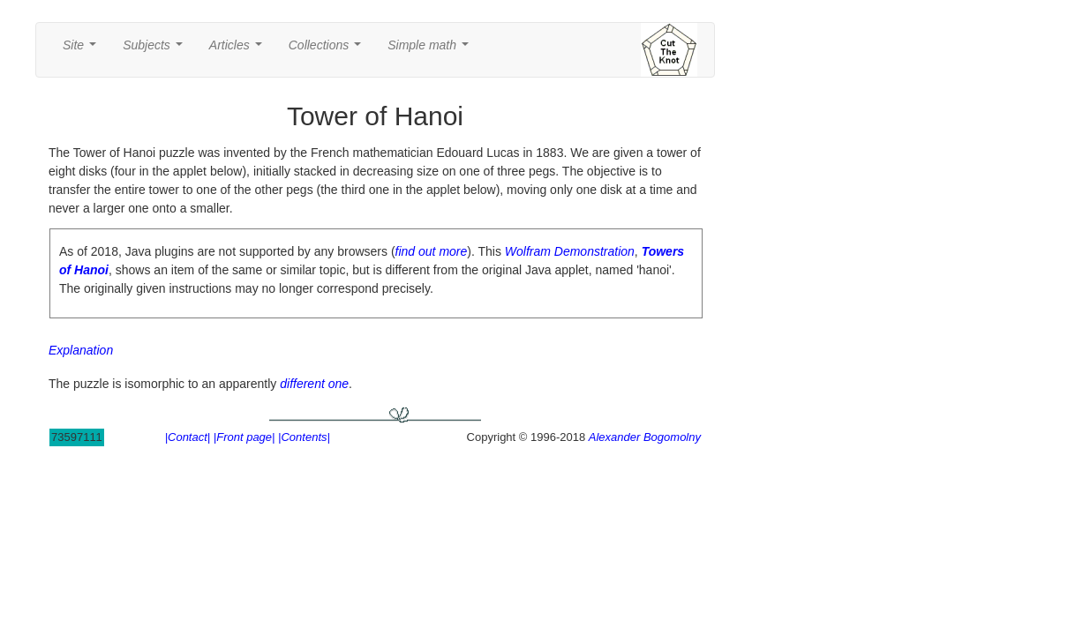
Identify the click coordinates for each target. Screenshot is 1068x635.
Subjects (156, 50)
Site (83, 50)
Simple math (431, 50)
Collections (328, 50)
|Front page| (244, 437)
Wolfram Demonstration (570, 251)
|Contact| (188, 437)
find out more (431, 251)
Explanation (81, 350)
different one (314, 384)
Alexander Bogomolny (645, 437)
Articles (239, 50)
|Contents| (304, 437)
